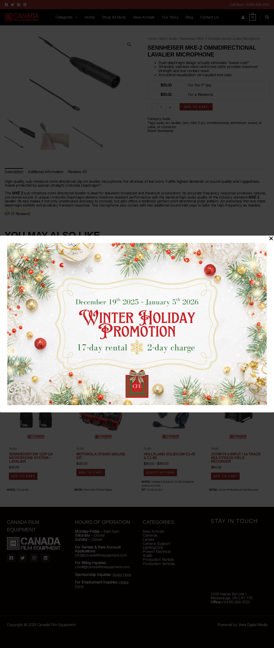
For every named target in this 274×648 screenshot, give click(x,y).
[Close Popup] (271, 239)
